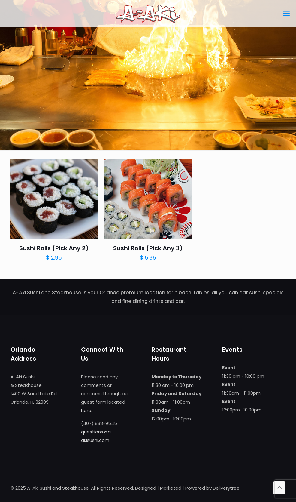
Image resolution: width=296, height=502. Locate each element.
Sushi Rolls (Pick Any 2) (54, 248)
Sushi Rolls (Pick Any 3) (148, 248)
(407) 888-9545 (99, 423)
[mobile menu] (286, 13)
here (86, 410)
